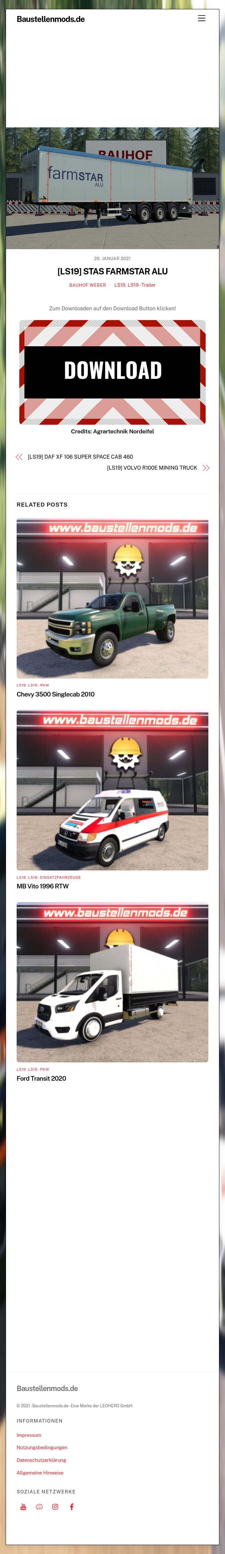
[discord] (39, 1506)
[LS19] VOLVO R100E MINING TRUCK (152, 468)
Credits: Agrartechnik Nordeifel (112, 431)
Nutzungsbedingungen (42, 1447)
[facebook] (71, 1506)
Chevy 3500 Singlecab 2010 (56, 694)
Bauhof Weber (87, 285)
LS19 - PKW (38, 685)
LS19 (119, 285)
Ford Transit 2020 (41, 1078)
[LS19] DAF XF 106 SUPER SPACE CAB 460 (80, 457)
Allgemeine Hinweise (40, 1473)
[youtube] (23, 1506)
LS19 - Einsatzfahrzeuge (54, 877)
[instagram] (55, 1506)
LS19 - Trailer (141, 285)
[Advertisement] (112, 77)
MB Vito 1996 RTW (43, 886)
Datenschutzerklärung (41, 1460)
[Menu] (201, 18)
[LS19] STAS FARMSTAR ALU (113, 271)
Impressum (29, 1435)
